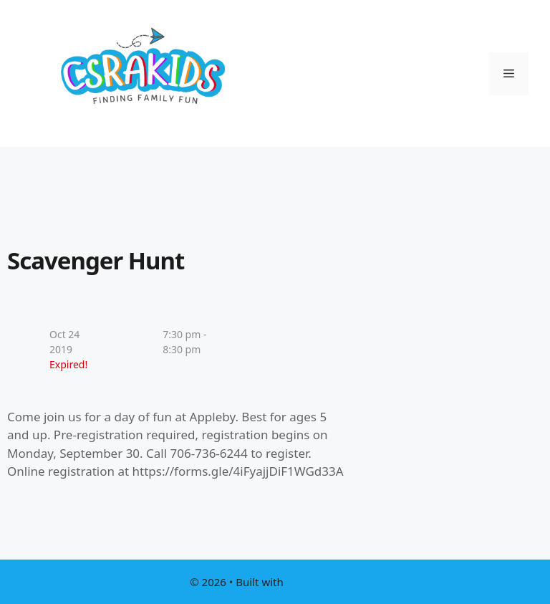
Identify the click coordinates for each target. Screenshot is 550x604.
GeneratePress (323, 582)
